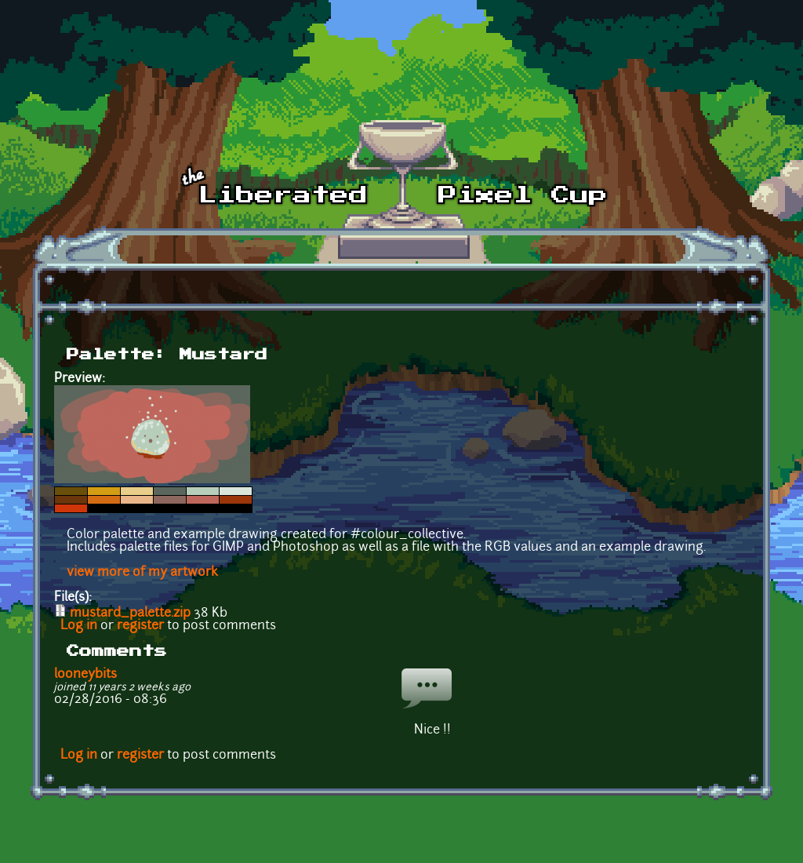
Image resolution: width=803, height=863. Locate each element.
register (140, 626)
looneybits (85, 674)
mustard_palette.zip (130, 613)
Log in (78, 626)
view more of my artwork (142, 572)
